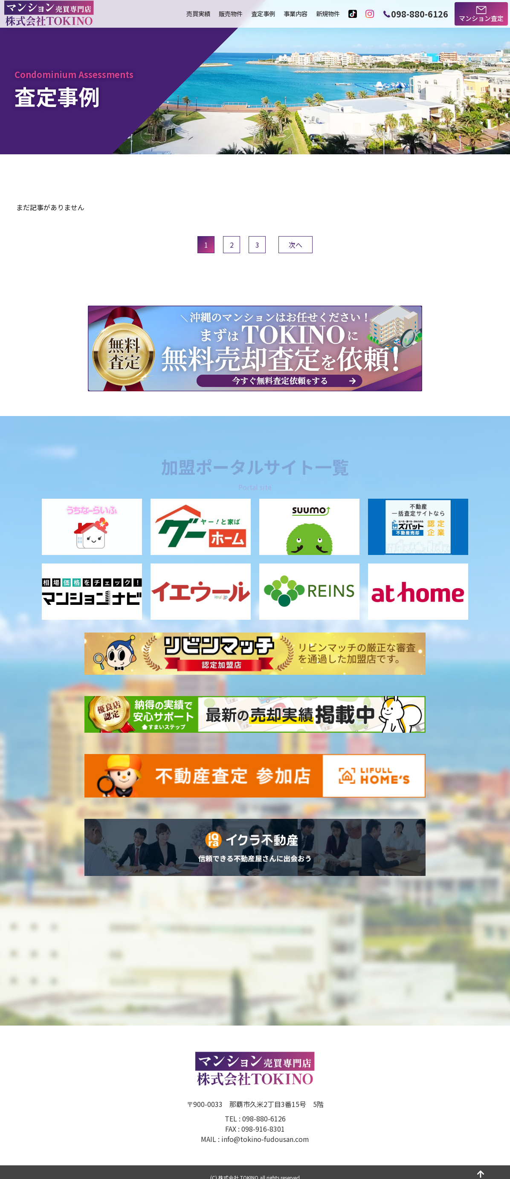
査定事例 (263, 14)
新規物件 (328, 14)
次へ (295, 245)
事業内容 (295, 14)
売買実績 (198, 14)
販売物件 (231, 14)
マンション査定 (481, 18)
